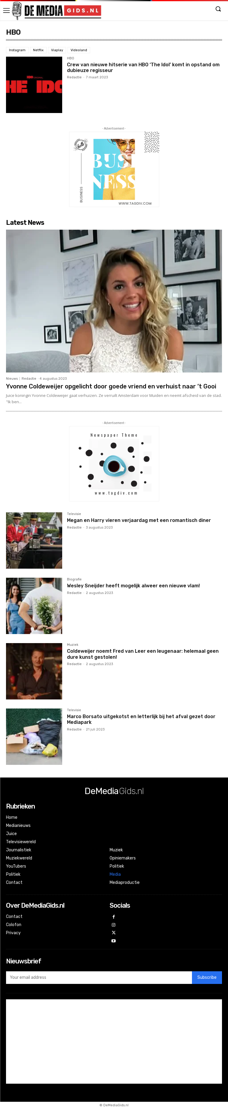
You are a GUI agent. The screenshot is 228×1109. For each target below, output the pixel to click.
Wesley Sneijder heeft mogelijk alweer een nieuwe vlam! (133, 586)
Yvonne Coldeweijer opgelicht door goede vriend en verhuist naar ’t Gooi (111, 386)
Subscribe (207, 977)
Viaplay (57, 50)
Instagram (17, 50)
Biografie (74, 579)
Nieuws (12, 378)
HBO (70, 58)
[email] (99, 977)
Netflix (38, 50)
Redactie (74, 77)
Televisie (74, 514)
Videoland (79, 50)
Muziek (72, 645)
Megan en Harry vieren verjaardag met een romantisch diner (139, 520)
